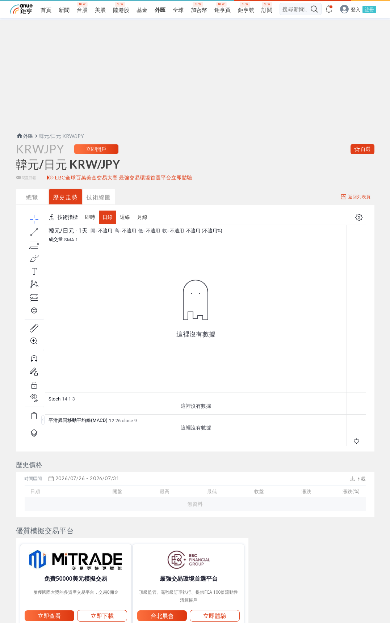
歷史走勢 (65, 211)
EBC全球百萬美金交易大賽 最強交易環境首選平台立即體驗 (123, 191)
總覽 (32, 211)
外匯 (24, 150)
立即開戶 (96, 163)
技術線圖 (99, 211)
